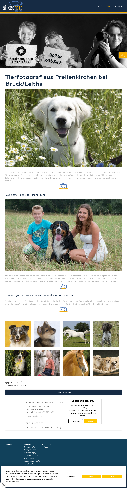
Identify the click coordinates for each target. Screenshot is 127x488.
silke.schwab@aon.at (34, 416)
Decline (91, 476)
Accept (112, 476)
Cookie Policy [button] (14, 479)
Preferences (71, 476)
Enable (90, 421)
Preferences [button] (15, 482)
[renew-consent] (3, 485)
